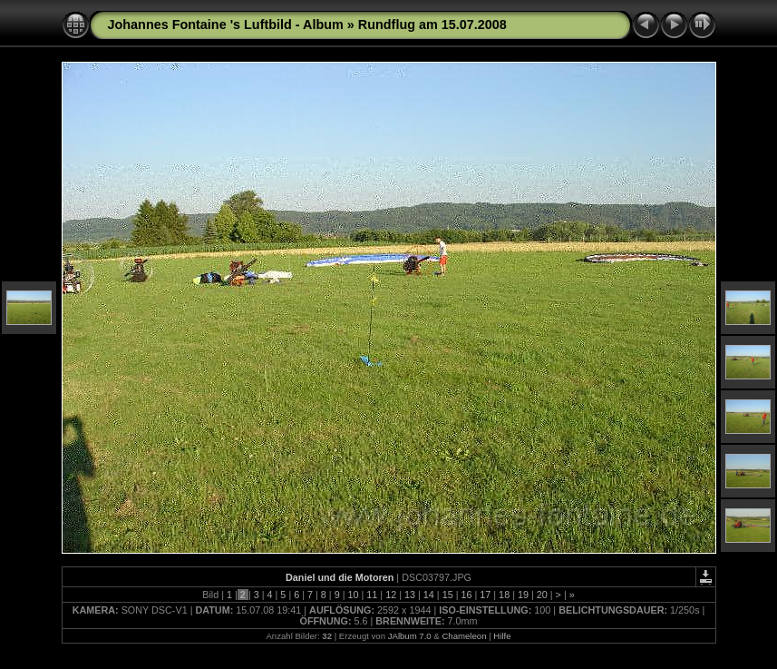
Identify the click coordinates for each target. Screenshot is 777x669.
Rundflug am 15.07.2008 (432, 24)
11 (372, 594)
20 (542, 594)
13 (410, 594)
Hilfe (501, 636)
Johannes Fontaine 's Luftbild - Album (226, 24)
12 (391, 594)
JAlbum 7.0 (410, 636)
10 (353, 594)
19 (523, 594)
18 (504, 594)
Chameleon (464, 636)
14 (429, 594)
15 (448, 594)
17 (485, 594)
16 (466, 594)
